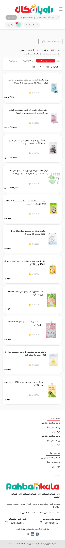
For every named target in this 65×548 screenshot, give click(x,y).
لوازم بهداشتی (26, 50)
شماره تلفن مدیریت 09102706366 (51, 521)
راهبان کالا (55, 50)
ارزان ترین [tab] (13, 60)
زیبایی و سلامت (50, 54)
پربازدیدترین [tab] (28, 60)
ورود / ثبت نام (32, 25)
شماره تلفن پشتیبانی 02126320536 (17, 521)
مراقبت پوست (42, 50)
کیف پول (56, 431)
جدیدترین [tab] (36, 66)
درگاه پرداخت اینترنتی (50, 423)
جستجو (11, 17)
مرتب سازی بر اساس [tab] (46, 60)
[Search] (38, 17)
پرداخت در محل (53, 427)
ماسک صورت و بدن (31, 54)
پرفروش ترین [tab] (52, 66)
